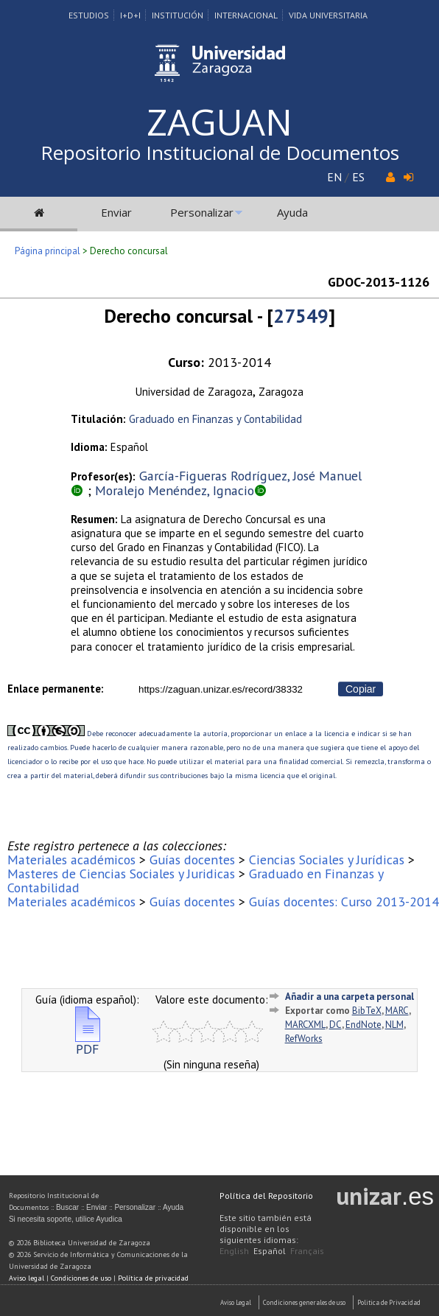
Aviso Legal (235, 1302)
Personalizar (201, 212)
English (234, 1250)
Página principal (47, 251)
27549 (301, 316)
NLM (394, 1024)
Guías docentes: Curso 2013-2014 (344, 901)
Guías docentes (192, 859)
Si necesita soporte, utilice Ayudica (65, 1219)
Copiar (360, 689)
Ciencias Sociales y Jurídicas (326, 859)
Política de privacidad (153, 1278)
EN (334, 176)
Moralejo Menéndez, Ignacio (174, 490)
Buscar (67, 1207)
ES (358, 176)
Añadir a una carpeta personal (349, 996)
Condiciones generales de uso (304, 1302)
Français (307, 1250)
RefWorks (304, 1038)
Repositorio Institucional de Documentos (220, 152)
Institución (177, 15)
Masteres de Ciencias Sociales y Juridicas (121, 873)
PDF (87, 1043)
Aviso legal (26, 1278)
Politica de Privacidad (389, 1302)
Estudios (89, 15)
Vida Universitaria (328, 15)
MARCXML (305, 1024)
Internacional (246, 15)
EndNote (363, 1024)
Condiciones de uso (81, 1278)
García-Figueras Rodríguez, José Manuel (250, 475)
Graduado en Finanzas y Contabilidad (215, 419)
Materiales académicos (71, 859)
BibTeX (367, 1010)
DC (335, 1024)
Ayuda (292, 212)
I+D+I (130, 15)
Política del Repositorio (266, 1195)
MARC (397, 1010)
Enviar (116, 212)
